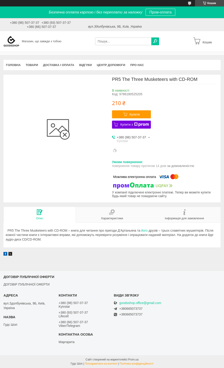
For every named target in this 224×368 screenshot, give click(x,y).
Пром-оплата (160, 12)
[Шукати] (155, 41)
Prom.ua (133, 359)
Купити (135, 114)
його (144, 230)
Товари (32, 65)
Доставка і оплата (58, 65)
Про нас (137, 65)
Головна (13, 65)
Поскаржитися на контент (101, 363)
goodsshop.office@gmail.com (140, 303)
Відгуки (85, 65)
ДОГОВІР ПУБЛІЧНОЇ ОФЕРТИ (26, 284)
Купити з (134, 124)
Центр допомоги (111, 65)
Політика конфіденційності (136, 363)
